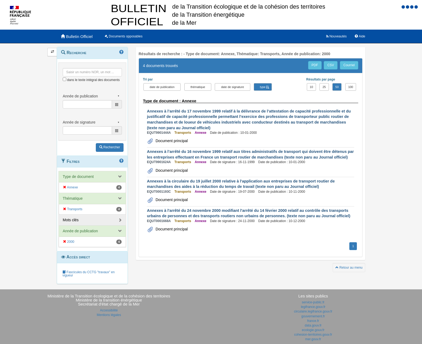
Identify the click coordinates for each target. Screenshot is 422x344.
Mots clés (71, 220)
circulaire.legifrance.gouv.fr (313, 311)
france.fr (313, 321)
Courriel (349, 65)
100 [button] (350, 87)
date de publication (162, 87)
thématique (198, 87)
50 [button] (337, 87)
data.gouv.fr (313, 325)
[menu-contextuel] (64, 79)
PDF (315, 65)
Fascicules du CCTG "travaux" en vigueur (88, 273)
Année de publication (80, 231)
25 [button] (324, 87)
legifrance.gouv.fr (313, 307)
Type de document (78, 176)
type (263, 87)
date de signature (232, 87)
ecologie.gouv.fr (313, 330)
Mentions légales (109, 315)
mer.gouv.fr (313, 339)
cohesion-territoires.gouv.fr (313, 334)
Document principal (171, 141)
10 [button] (311, 87)
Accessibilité (109, 310)
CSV (330, 65)
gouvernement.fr (313, 316)
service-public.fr (313, 302)
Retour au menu (349, 267)
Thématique (73, 198)
